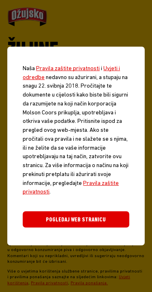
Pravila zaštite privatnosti (68, 69)
